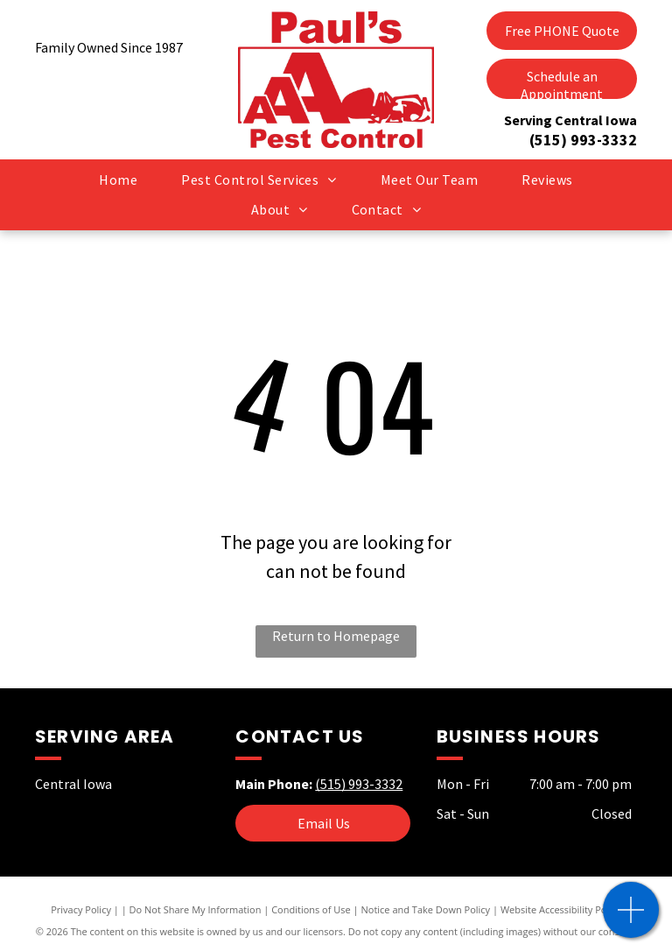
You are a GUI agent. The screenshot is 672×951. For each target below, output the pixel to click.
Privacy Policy (81, 909)
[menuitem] (118, 179)
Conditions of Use (311, 909)
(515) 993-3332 (583, 140)
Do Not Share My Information (196, 909)
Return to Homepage (336, 636)
